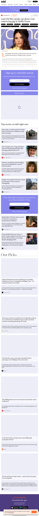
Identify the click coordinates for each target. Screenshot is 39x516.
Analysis (26, 4)
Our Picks (16, 4)
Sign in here (24, 88)
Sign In (29, 1)
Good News (10, 4)
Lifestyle (14, 15)
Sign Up (35, 1)
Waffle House (17, 24)
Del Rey (3, 24)
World (30, 4)
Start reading (24, 10)
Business (21, 4)
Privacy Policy (11, 512)
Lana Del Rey (10, 24)
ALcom (10, 26)
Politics (34, 4)
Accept (34, 512)
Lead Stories (3, 4)
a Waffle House (25, 24)
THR (29, 26)
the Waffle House (34, 24)
